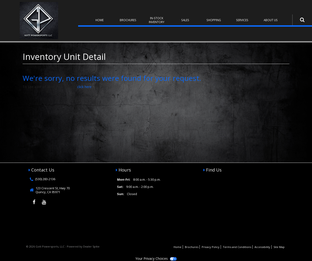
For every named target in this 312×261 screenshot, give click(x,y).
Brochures (128, 20)
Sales (185, 20)
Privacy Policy (210, 247)
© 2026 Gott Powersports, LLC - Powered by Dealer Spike (63, 246)
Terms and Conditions (237, 247)
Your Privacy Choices (156, 258)
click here (84, 86)
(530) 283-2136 (45, 179)
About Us (271, 20)
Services (242, 20)
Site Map (279, 247)
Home (99, 20)
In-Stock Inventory (156, 20)
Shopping (213, 20)
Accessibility (262, 247)
